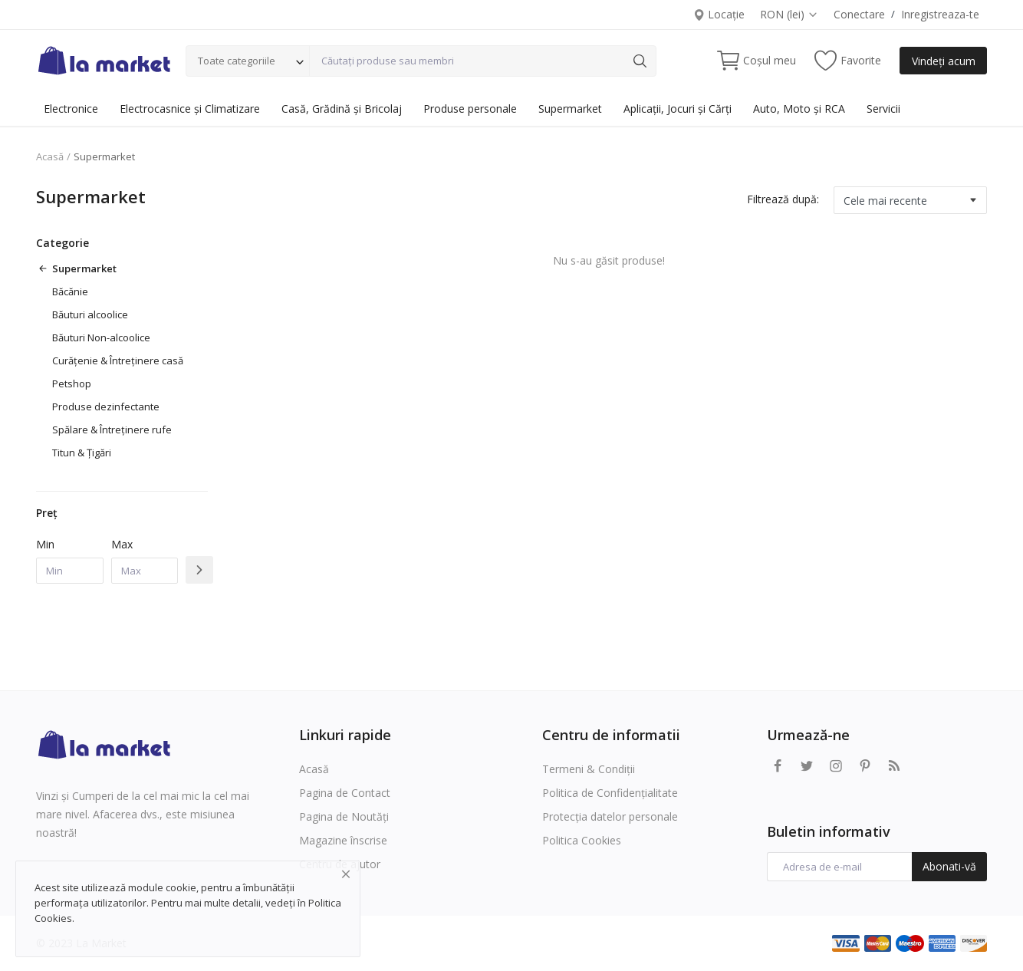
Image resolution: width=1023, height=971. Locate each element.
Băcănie (70, 291)
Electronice (71, 108)
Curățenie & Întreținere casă (117, 360)
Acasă (50, 156)
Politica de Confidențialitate (610, 792)
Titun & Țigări (81, 452)
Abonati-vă (949, 866)
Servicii (883, 108)
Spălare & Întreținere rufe (112, 429)
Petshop (71, 383)
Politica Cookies (581, 840)
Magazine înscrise (343, 840)
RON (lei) (789, 14)
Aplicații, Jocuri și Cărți (677, 108)
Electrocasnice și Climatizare (190, 108)
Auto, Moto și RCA (799, 108)
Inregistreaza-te (940, 14)
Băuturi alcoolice (90, 314)
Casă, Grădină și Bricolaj (341, 108)
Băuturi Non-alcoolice (101, 337)
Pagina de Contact (344, 792)
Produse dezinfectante (106, 406)
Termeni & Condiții (588, 769)
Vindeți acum (943, 61)
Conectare (859, 14)
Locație (719, 14)
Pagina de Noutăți (344, 816)
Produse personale (470, 108)
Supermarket (570, 108)
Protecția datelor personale (610, 816)
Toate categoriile (236, 60)
